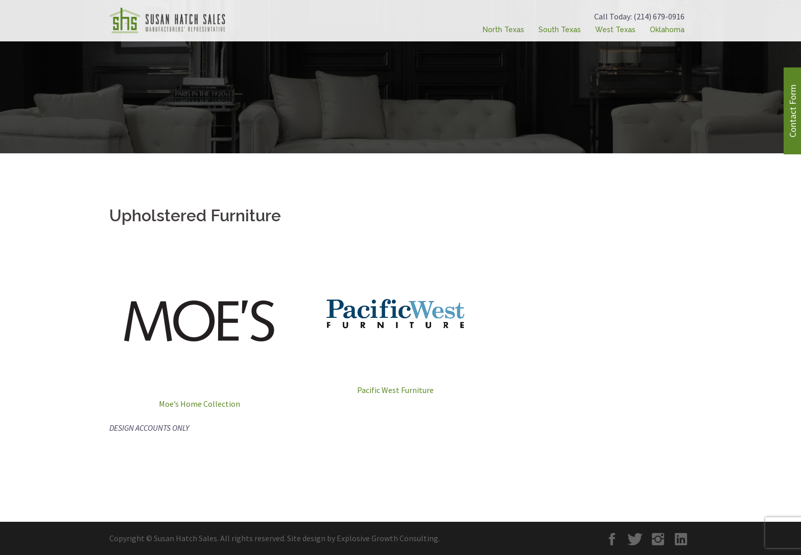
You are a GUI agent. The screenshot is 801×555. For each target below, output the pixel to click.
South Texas (559, 30)
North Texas (503, 30)
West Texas (615, 30)
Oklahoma (667, 30)
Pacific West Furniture (395, 390)
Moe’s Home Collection (199, 404)
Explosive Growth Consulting (387, 538)
